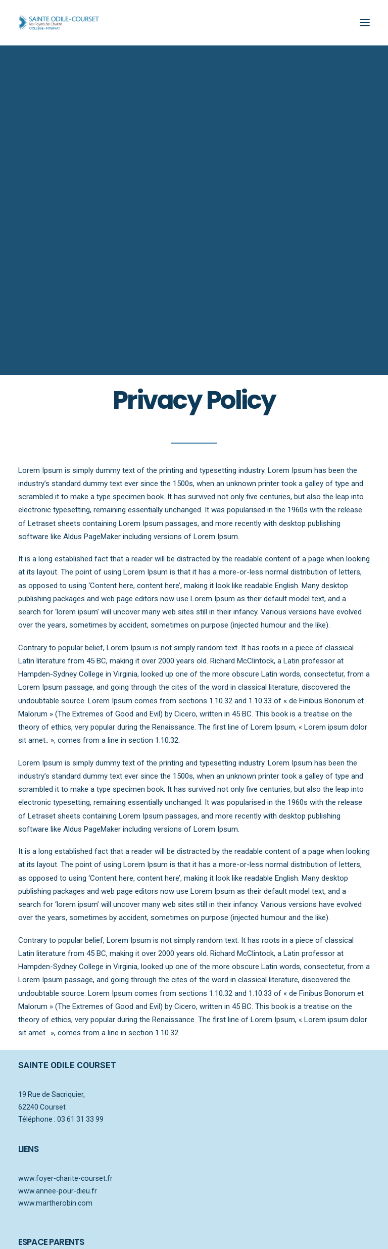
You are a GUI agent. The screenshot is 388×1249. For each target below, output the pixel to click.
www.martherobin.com (55, 1196)
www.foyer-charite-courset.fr (65, 1171)
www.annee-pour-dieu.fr (57, 1183)
